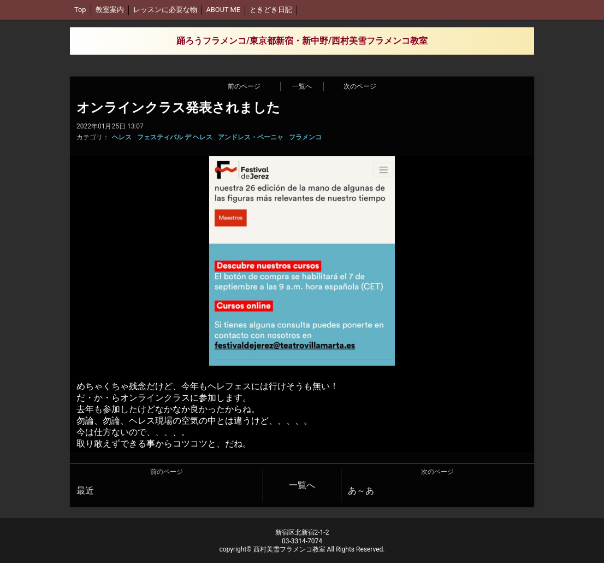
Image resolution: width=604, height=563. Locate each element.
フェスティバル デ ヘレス (174, 137)
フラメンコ (305, 137)
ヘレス (122, 137)
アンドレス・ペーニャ (250, 137)
